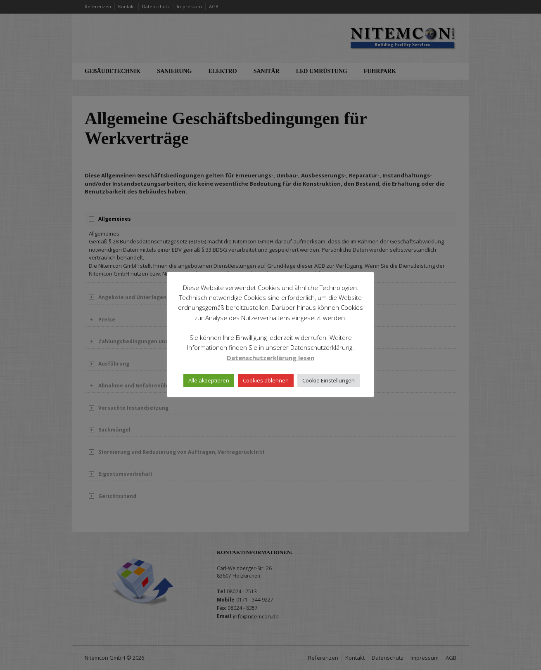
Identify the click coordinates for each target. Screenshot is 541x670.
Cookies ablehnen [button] (266, 380)
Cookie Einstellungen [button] (328, 380)
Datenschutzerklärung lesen (270, 358)
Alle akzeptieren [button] (208, 380)
